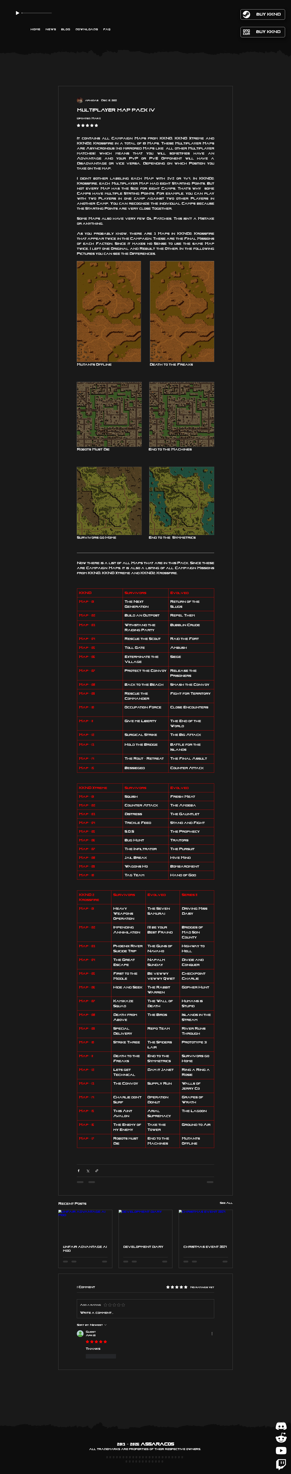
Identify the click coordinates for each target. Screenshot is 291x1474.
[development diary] (145, 1225)
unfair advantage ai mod (85, 1248)
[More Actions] (212, 1333)
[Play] (17, 13)
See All (226, 1203)
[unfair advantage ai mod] (85, 1225)
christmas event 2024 (205, 1246)
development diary (143, 1246)
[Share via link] (97, 1170)
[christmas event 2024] (206, 1225)
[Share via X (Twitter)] (87, 1170)
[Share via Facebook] (78, 1170)
